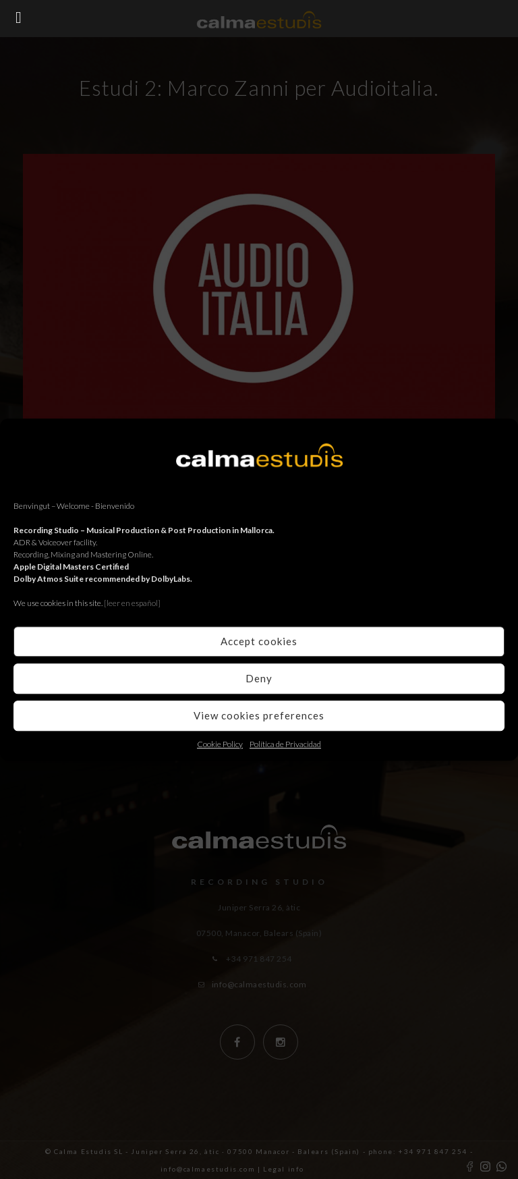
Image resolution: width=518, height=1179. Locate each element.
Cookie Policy (220, 744)
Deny (259, 678)
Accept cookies (259, 641)
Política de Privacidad (285, 744)
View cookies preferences (259, 715)
